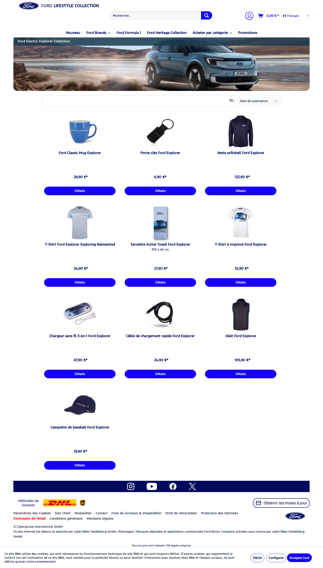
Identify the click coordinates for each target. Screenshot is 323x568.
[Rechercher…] (160, 15)
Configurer (276, 558)
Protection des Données (219, 513)
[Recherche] (206, 15)
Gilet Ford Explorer (240, 336)
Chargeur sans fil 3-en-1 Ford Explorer (79, 336)
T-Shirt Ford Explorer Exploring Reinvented (80, 244)
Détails (80, 191)
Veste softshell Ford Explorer (240, 153)
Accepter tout (299, 558)
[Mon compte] (247, 16)
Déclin (257, 558)
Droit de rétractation (181, 513)
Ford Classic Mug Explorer (80, 153)
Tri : (232, 100)
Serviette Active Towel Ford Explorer (160, 244)
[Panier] (268, 16)
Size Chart (62, 513)
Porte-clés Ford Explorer (160, 153)
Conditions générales (66, 518)
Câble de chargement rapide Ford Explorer (160, 336)
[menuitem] (160, 15)
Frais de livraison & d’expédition (136, 513)
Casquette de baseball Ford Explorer (79, 427)
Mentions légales (100, 518)
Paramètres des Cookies (32, 513)
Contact (102, 513)
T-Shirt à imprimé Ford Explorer (241, 244)
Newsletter (83, 513)
